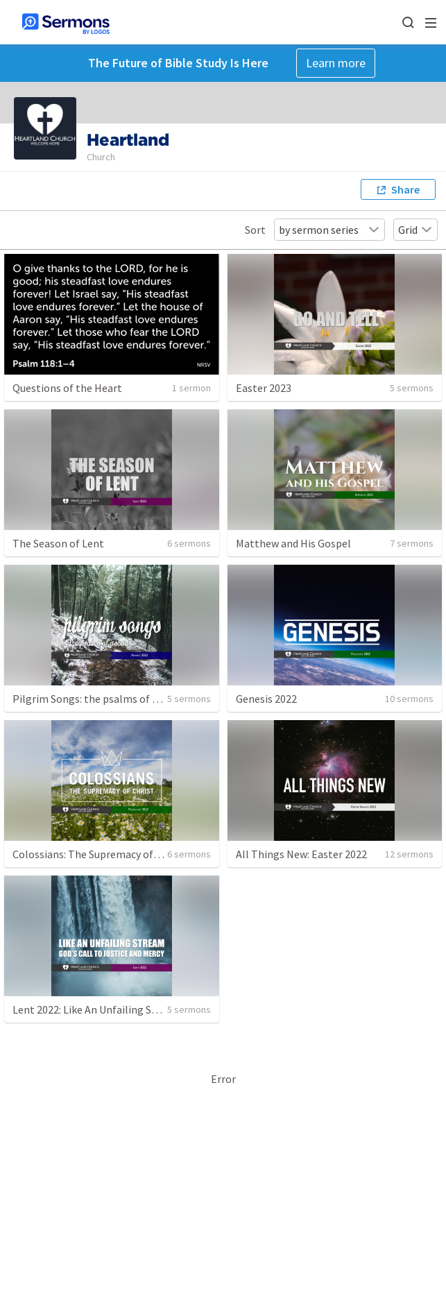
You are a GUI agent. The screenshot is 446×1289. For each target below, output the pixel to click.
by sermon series (329, 230)
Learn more (336, 63)
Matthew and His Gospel (293, 543)
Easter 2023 (263, 388)
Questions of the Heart (67, 388)
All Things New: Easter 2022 (301, 854)
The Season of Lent (58, 543)
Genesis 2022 (266, 699)
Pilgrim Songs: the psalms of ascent (98, 699)
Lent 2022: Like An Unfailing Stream (96, 1009)
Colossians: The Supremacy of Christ (98, 854)
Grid (415, 230)
